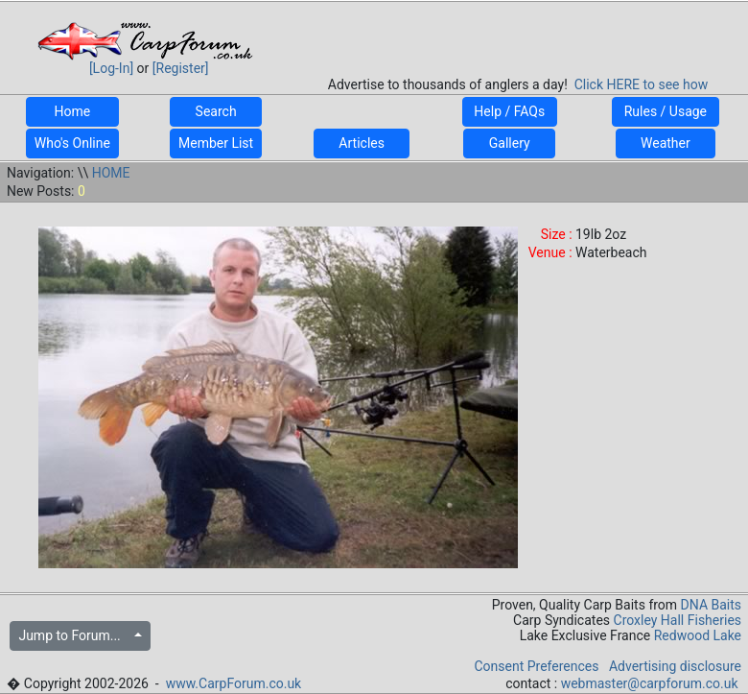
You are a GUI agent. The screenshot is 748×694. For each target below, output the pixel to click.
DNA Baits (711, 604)
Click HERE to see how (641, 84)
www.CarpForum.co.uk (234, 683)
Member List (215, 143)
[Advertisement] (518, 32)
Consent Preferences (536, 666)
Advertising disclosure (675, 666)
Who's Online (72, 143)
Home (72, 111)
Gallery (509, 143)
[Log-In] (111, 68)
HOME (111, 172)
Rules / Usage (665, 111)
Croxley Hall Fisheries (678, 620)
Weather (665, 143)
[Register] (180, 68)
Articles (361, 143)
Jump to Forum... (74, 635)
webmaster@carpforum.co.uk (649, 683)
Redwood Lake (697, 635)
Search (215, 111)
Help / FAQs (510, 111)
